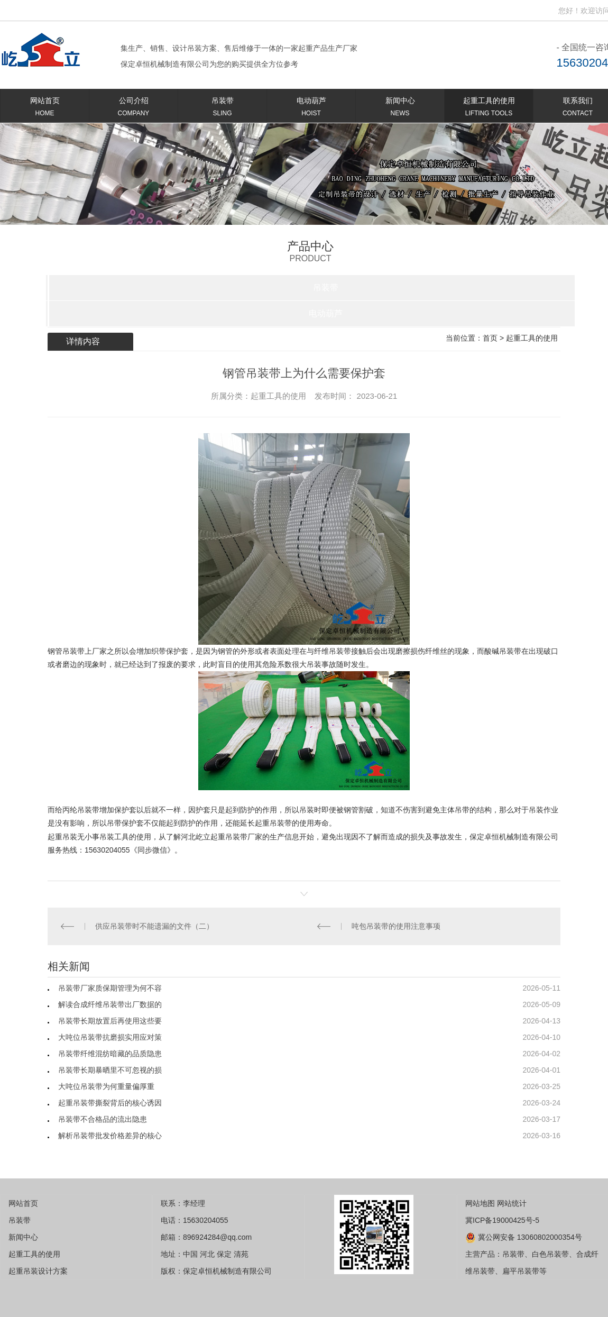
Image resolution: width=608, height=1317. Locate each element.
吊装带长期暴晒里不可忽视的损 (110, 1070)
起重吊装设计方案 (38, 1271)
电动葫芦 (311, 108)
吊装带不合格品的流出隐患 (102, 1119)
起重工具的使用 (489, 108)
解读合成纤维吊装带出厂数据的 (110, 1004)
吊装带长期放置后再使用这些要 (110, 1021)
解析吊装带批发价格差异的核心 (110, 1135)
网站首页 (45, 108)
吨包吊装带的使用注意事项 (396, 926)
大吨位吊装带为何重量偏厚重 (106, 1086)
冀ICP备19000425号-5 (502, 1220)
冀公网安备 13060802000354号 (523, 1237)
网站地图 (480, 1203)
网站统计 (512, 1203)
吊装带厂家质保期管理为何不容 (110, 988)
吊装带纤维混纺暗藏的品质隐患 (110, 1053)
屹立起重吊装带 (221, 837)
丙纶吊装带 (80, 810)
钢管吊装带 (66, 651)
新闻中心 (400, 108)
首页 (490, 338)
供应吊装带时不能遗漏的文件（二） (154, 926)
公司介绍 (133, 108)
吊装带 (222, 108)
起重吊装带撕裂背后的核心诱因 (110, 1103)
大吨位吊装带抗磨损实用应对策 (110, 1037)
